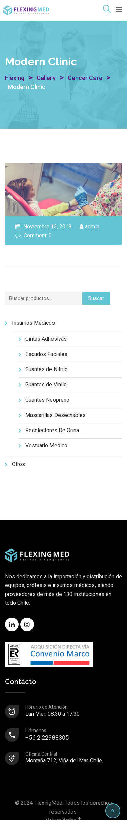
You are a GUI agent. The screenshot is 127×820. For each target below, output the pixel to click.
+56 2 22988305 (73, 734)
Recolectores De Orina (52, 430)
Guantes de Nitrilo (46, 369)
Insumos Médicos (33, 323)
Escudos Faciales (46, 354)
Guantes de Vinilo (46, 384)
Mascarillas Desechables (55, 415)
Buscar (96, 298)
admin (92, 226)
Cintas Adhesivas (46, 339)
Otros (18, 464)
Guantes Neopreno (47, 400)
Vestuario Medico (46, 445)
